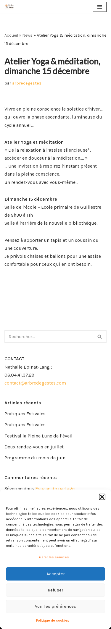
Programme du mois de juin (34, 458)
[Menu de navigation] (100, 7)
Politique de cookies (52, 620)
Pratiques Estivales (25, 413)
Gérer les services (54, 557)
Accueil (11, 35)
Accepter (55, 573)
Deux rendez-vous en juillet (34, 447)
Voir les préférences (55, 606)
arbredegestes (26, 83)
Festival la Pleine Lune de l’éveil (38, 436)
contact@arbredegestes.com (35, 383)
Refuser (55, 590)
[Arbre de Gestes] (9, 6)
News (27, 35)
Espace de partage (55, 488)
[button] (102, 497)
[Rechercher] (48, 336)
